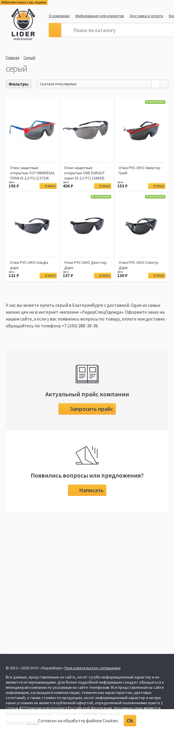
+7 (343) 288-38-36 (80, 326)
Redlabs (32, 722)
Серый (31, 57)
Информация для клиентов (99, 15)
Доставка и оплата (146, 15)
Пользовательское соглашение (92, 667)
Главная (12, 57)
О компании (59, 15)
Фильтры (18, 84)
